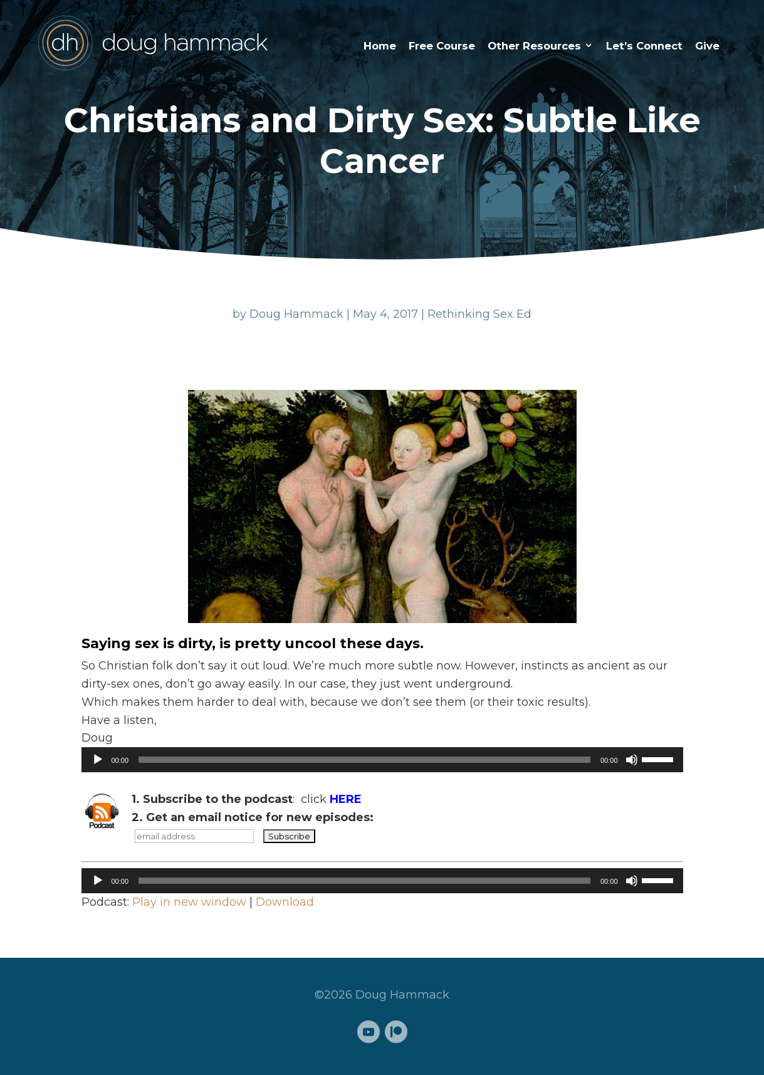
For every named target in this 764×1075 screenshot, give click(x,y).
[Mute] (631, 759)
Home (380, 45)
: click (247, 799)
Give (707, 45)
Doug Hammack (296, 314)
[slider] (364, 760)
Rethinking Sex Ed (479, 314)
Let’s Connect (644, 45)
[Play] (98, 759)
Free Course (442, 45)
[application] (382, 759)
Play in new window (189, 902)
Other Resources (534, 45)
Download (285, 902)
